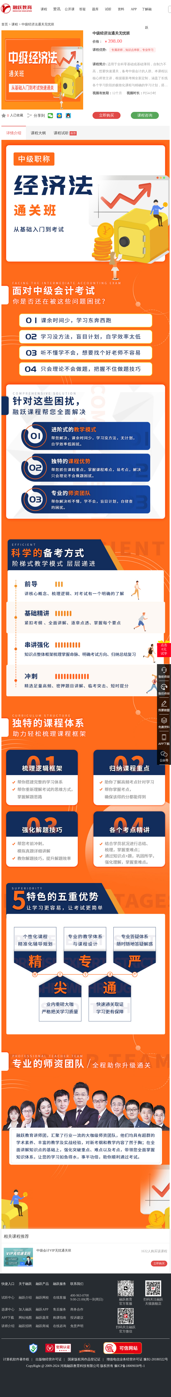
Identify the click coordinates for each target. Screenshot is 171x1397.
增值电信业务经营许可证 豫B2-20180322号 (137, 1359)
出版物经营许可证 (49, 1359)
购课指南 (59, 1317)
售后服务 (59, 1309)
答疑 (82, 9)
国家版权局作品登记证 (84, 1359)
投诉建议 (76, 1317)
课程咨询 (144, 115)
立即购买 (106, 115)
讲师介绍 (7, 1326)
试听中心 (7, 1297)
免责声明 (76, 1326)
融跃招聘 (25, 1326)
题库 (95, 9)
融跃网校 (42, 1297)
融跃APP (42, 1309)
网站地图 (25, 1317)
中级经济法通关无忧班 (37, 24)
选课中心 (7, 1309)
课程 (44, 9)
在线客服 (59, 1297)
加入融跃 (25, 1309)
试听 (108, 9)
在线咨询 (59, 1326)
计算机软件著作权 (16, 1359)
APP (134, 9)
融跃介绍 (25, 1297)
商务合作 (76, 1309)
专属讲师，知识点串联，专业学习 (132, 50)
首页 (4, 24)
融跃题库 (42, 1317)
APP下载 (7, 1317)
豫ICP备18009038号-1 (129, 1366)
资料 (121, 9)
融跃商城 (42, 1326)
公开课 (70, 9)
